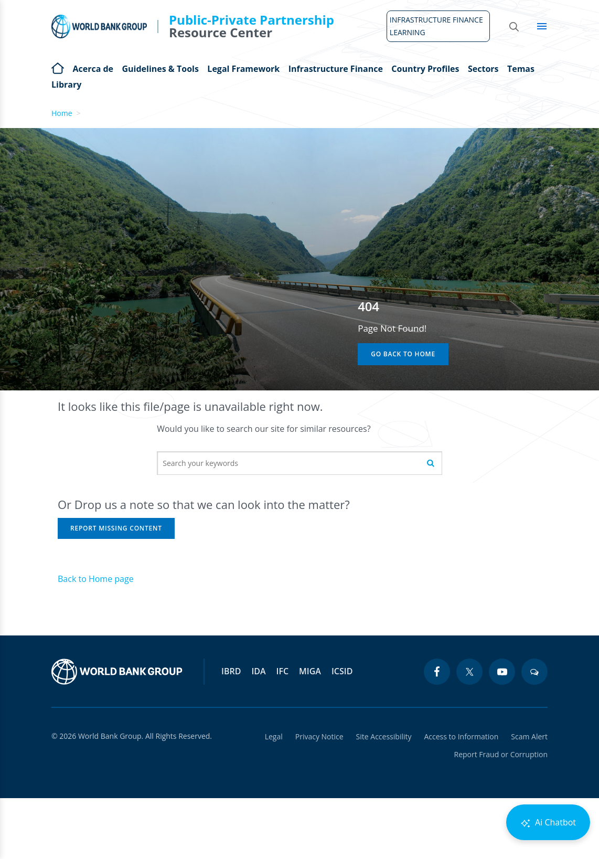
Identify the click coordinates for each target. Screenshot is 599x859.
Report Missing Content (116, 528)
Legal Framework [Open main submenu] (243, 68)
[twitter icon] (469, 672)
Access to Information (461, 736)
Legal (274, 736)
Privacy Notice (319, 736)
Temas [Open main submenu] (520, 68)
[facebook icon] (437, 672)
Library (66, 84)
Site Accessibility (384, 736)
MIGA (310, 671)
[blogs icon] (534, 672)
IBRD (231, 671)
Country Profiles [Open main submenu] (425, 68)
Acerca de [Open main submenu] (92, 68)
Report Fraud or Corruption (501, 754)
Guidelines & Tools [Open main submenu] (160, 68)
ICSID (341, 671)
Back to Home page (96, 579)
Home (57, 67)
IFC (282, 671)
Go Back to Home (403, 353)
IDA (258, 671)
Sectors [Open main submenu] (483, 68)
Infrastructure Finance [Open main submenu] (335, 68)
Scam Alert (529, 736)
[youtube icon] (502, 672)
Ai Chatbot (548, 822)
